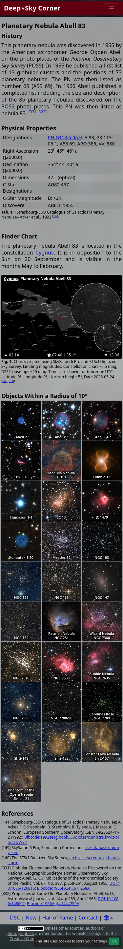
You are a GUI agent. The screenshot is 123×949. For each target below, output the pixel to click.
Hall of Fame (57, 917)
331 (33, 112)
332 (42, 112)
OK (114, 941)
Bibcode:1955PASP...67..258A (63, 888)
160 (11, 381)
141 (55, 216)
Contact (88, 917)
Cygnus (44, 252)
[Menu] (111, 8)
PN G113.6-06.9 (65, 137)
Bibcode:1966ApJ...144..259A (53, 903)
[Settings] (108, 918)
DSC (15, 917)
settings (100, 941)
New (31, 917)
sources (77, 928)
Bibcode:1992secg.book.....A (50, 837)
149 (4, 381)
